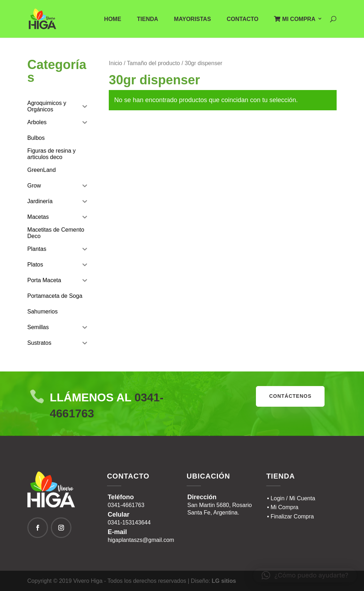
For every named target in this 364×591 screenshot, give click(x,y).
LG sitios (224, 581)
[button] (305, 575)
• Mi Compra (282, 507)
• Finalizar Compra (290, 516)
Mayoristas (192, 19)
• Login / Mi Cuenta (291, 498)
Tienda (147, 19)
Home (112, 19)
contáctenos (290, 396)
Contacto (242, 19)
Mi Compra (294, 19)
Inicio (115, 63)
